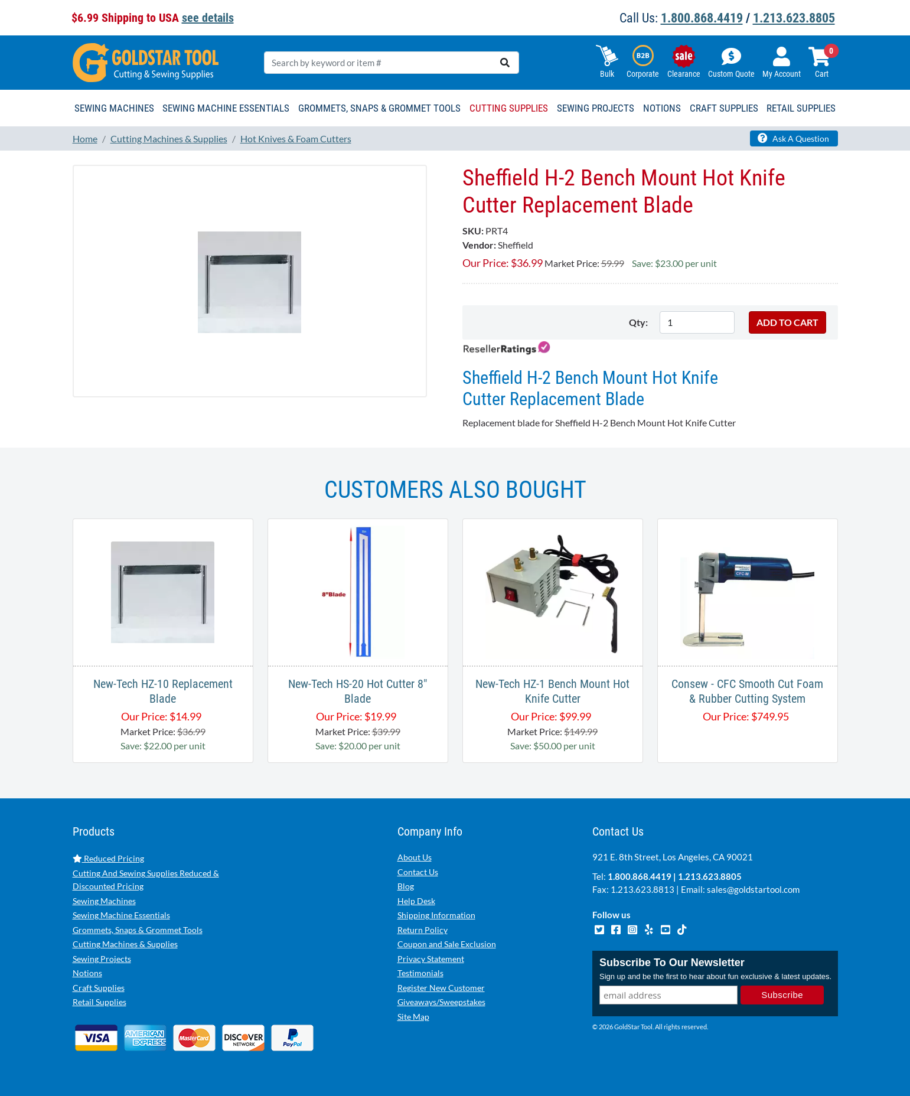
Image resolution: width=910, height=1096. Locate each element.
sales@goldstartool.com (753, 889)
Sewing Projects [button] (595, 108)
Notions (87, 973)
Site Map (413, 1017)
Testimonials (420, 973)
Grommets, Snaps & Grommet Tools (138, 930)
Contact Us (417, 872)
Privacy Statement (430, 959)
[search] (504, 62)
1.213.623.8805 (794, 18)
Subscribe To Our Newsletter (672, 962)
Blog (405, 886)
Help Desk (416, 901)
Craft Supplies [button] (724, 108)
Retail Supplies (99, 1002)
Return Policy (422, 930)
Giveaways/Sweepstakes (441, 1002)
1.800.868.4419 (702, 18)
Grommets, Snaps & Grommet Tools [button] (379, 108)
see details (208, 18)
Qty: (638, 322)
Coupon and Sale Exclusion (446, 944)
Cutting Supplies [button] (508, 108)
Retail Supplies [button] (801, 108)
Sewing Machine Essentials (121, 915)
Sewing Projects (102, 959)
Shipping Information (436, 915)
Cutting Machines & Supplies (125, 944)
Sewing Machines (104, 901)
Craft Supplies (99, 988)
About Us (414, 857)
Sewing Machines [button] (114, 108)
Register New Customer (441, 988)
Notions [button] (662, 108)
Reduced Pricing (108, 858)
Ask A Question (793, 138)
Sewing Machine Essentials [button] (225, 108)
